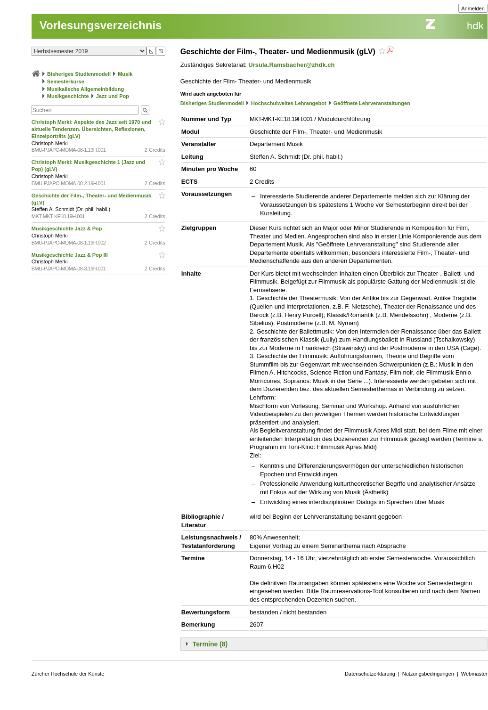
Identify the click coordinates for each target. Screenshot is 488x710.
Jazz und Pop (112, 96)
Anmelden (473, 8)
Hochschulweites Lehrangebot (288, 103)
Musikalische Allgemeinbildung (85, 89)
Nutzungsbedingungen (428, 674)
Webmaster (474, 674)
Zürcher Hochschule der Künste (68, 674)
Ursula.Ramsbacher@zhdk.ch (291, 64)
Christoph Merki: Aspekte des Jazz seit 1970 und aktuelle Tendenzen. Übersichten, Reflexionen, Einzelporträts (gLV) (91, 129)
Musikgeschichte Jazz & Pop (68, 228)
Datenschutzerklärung (370, 674)
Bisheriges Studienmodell (79, 74)
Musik (125, 74)
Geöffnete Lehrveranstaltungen (371, 103)
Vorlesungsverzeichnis (101, 25)
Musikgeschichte (68, 96)
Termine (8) (210, 644)
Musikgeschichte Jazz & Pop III (70, 255)
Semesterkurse (65, 81)
